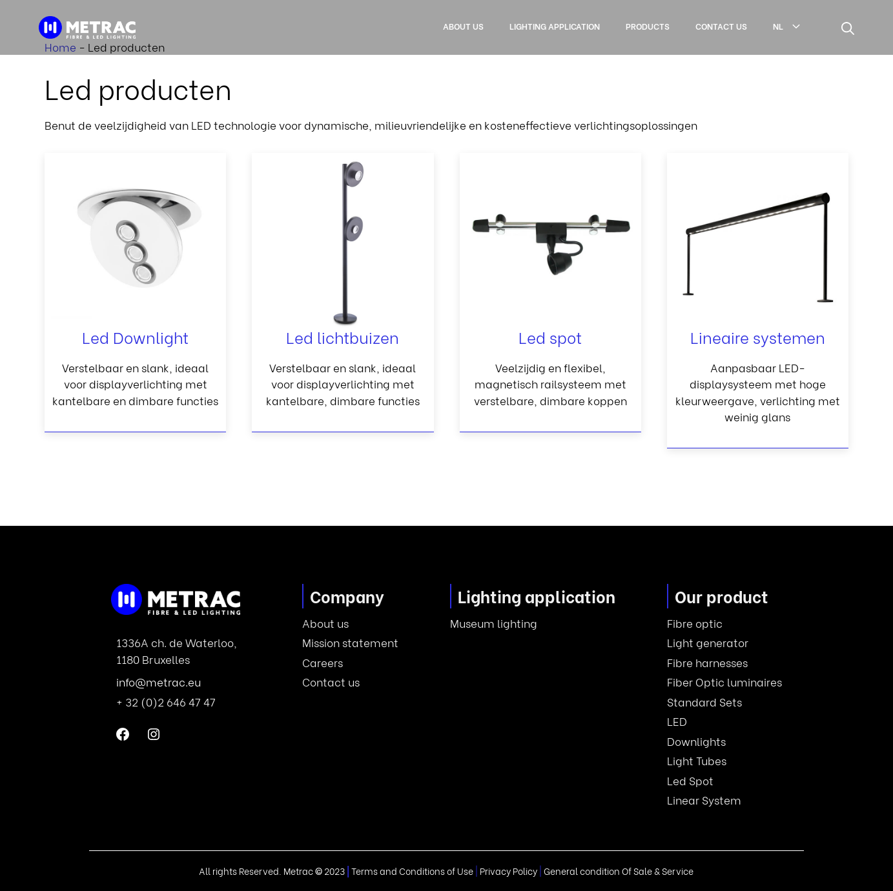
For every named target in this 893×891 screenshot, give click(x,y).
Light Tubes (696, 760)
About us (463, 25)
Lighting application (554, 25)
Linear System (704, 800)
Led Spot (690, 780)
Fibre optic (695, 623)
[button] (847, 28)
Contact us (721, 25)
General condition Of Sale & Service (618, 870)
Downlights (696, 741)
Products (648, 25)
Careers (322, 662)
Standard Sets (704, 702)
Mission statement (350, 642)
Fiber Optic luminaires (724, 682)
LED (677, 721)
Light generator (707, 642)
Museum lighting (493, 623)
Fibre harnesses (707, 662)
